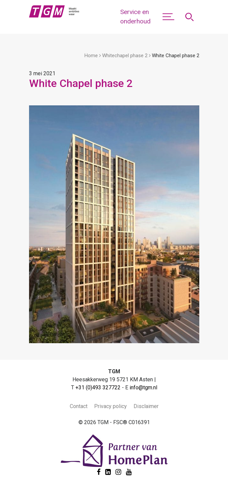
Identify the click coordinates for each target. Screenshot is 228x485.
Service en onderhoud (135, 16)
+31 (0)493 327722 (98, 387)
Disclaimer (146, 406)
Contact (78, 406)
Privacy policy (110, 406)
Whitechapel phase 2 (125, 56)
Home (91, 56)
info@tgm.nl (143, 387)
